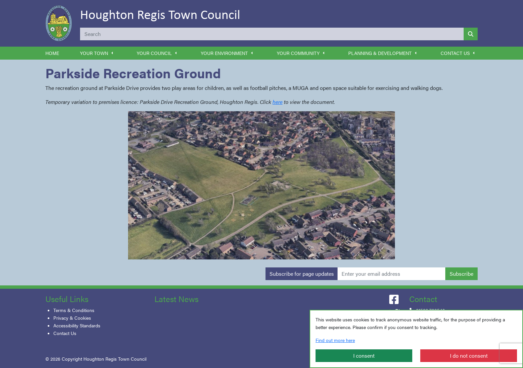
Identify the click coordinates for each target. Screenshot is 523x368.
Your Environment (224, 53)
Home (52, 53)
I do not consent (469, 355)
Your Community (298, 53)
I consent (364, 355)
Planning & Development (380, 53)
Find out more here (335, 340)
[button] (112, 53)
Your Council (154, 53)
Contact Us (455, 53)
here (278, 102)
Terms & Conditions (73, 310)
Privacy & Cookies (72, 317)
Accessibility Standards (76, 325)
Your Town (94, 53)
